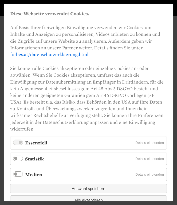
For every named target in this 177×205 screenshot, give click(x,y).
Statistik (34, 159)
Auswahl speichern (88, 188)
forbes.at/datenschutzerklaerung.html (49, 54)
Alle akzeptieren (88, 200)
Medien (33, 174)
